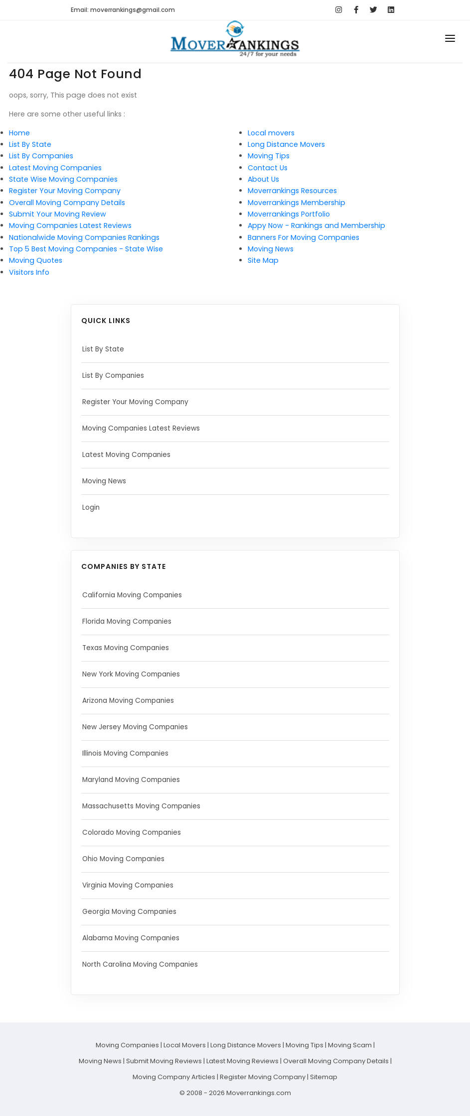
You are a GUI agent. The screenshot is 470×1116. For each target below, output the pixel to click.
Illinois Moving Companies (127, 754)
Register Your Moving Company (65, 191)
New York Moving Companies (133, 674)
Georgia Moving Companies (131, 912)
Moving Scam (350, 1045)
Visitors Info (29, 272)
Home (19, 133)
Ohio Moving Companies (125, 859)
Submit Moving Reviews (164, 1061)
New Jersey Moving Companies (137, 727)
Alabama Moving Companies (134, 938)
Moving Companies (127, 1045)
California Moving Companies (134, 595)
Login (91, 508)
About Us (263, 179)
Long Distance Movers (286, 144)
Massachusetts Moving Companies (144, 806)
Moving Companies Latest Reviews (70, 225)
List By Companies (41, 156)
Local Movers (184, 1045)
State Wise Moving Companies (63, 179)
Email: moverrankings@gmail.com (123, 9)
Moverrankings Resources (292, 191)
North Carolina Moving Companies (143, 965)
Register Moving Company (263, 1077)
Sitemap (323, 1077)
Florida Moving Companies (129, 622)
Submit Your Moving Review (57, 214)
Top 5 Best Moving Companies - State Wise (86, 249)
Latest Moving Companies (55, 168)
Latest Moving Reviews (242, 1061)
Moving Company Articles (174, 1077)
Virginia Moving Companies (130, 886)
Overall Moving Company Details (67, 203)
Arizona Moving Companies (130, 701)
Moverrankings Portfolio (289, 214)
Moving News (271, 249)
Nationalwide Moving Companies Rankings (84, 237)
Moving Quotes (35, 260)
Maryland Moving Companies (134, 780)
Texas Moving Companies (128, 648)
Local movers (271, 133)
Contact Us (268, 168)
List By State (30, 144)
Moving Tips (269, 156)
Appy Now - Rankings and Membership (316, 225)
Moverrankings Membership (296, 203)
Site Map (263, 260)
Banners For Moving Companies (303, 237)
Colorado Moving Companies (134, 833)
